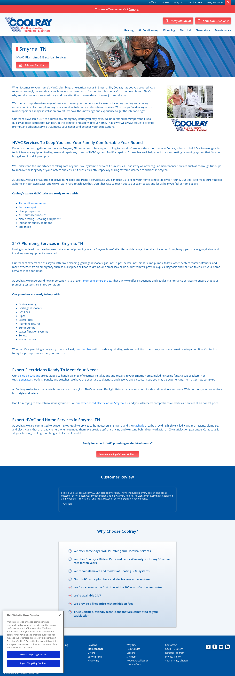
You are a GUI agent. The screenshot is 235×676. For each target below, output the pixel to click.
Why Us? (178, 2)
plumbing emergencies (97, 280)
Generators (203, 30)
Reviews (92, 645)
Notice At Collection (137, 660)
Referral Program (174, 652)
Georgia (134, 9)
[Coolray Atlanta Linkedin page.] (227, 647)
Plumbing (169, 30)
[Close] (59, 615)
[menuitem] (152, 2)
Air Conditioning (148, 30)
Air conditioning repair (33, 203)
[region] (33, 642)
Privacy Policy (173, 656)
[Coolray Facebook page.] (214, 647)
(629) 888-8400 (215, 2)
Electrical (185, 30)
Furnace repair (28, 207)
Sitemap (131, 656)
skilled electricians (29, 375)
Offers (152, 2)
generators (26, 379)
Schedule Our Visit (213, 21)
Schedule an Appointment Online (116, 454)
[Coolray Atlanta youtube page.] (221, 647)
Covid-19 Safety (174, 648)
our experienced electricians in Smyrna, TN (102, 403)
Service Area (195, 2)
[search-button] (228, 2)
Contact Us (171, 645)
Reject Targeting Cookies (33, 663)
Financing (93, 660)
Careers (165, 2)
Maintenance (223, 30)
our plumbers (84, 349)
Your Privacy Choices (176, 660)
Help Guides (133, 648)
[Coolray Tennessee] (28, 24)
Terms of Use (133, 664)
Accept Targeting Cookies (33, 654)
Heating (128, 30)
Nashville (138, 425)
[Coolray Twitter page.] (208, 647)
